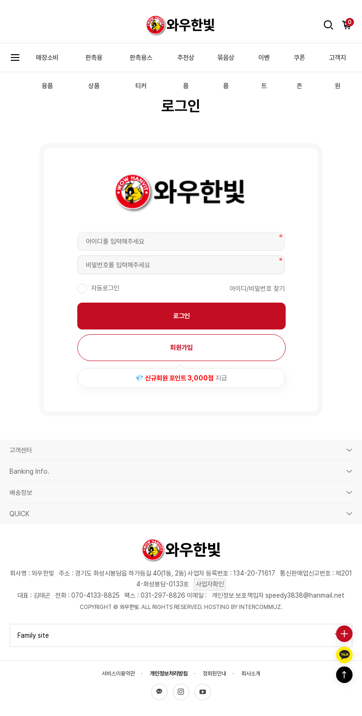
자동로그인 (104, 288)
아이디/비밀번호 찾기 (257, 288)
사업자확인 (210, 584)
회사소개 (250, 673)
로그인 (181, 316)
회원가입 (181, 347)
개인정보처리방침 (169, 673)
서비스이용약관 (118, 673)
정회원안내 (214, 673)
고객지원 (337, 72)
